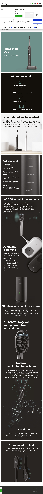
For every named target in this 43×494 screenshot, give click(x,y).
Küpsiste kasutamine (35, 491)
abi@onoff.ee (23, 491)
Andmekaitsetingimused (35, 490)
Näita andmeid (34, 9)
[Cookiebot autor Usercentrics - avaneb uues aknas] (4, 9)
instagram (34, 488)
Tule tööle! (13, 491)
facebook (36, 488)
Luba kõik (37, 1)
